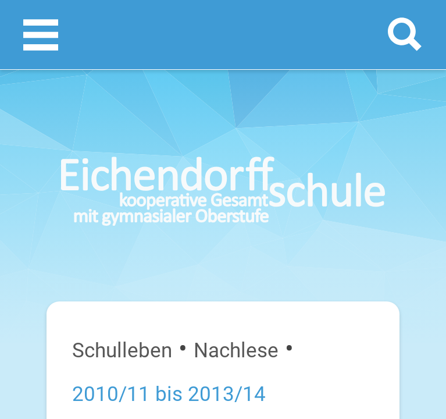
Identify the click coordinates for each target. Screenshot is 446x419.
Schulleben (122, 350)
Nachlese (236, 350)
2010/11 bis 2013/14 (169, 394)
